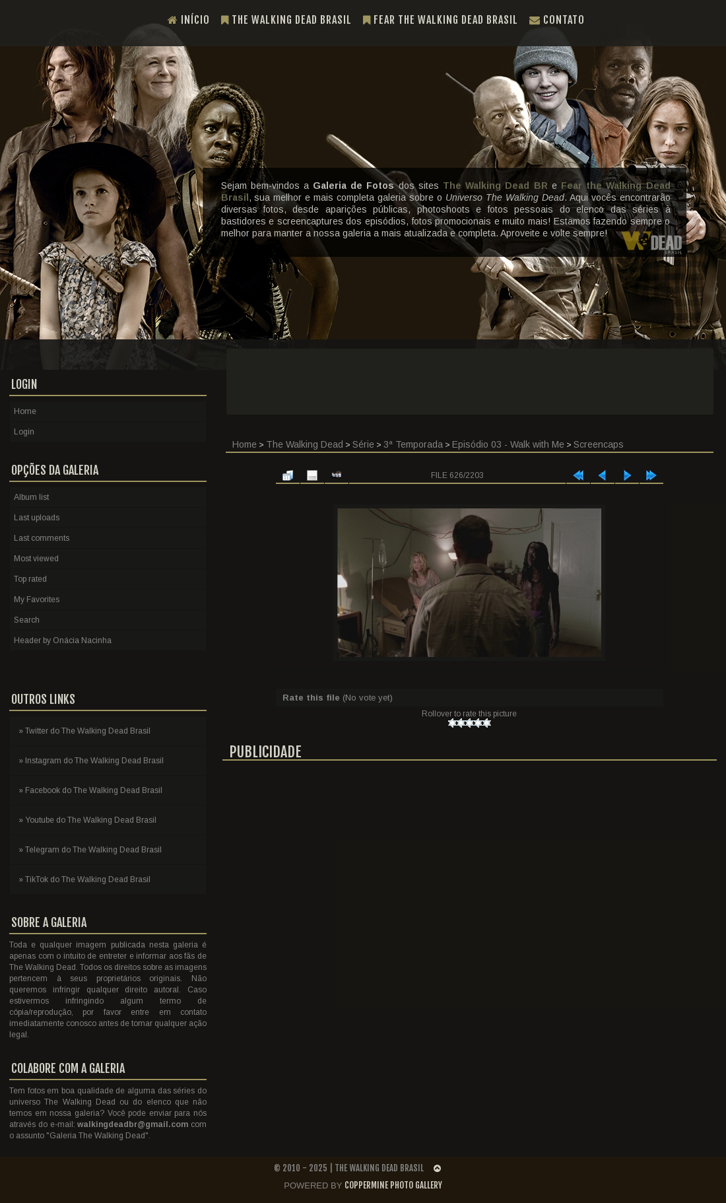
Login (24, 431)
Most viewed (36, 558)
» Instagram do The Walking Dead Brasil (91, 760)
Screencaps (599, 444)
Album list (31, 497)
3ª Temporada (413, 444)
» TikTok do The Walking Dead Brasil (84, 879)
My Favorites (36, 599)
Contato (557, 19)
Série (363, 444)
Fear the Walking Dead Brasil (440, 19)
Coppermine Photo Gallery (393, 1185)
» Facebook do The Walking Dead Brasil (90, 790)
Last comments (41, 538)
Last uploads (36, 517)
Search (27, 620)
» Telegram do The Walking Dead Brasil (90, 849)
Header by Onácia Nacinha (63, 640)
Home (244, 444)
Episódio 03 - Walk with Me (508, 444)
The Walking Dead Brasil (286, 19)
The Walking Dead (304, 444)
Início (189, 19)
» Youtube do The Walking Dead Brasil (87, 820)
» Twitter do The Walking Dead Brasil (84, 731)
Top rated (30, 579)
